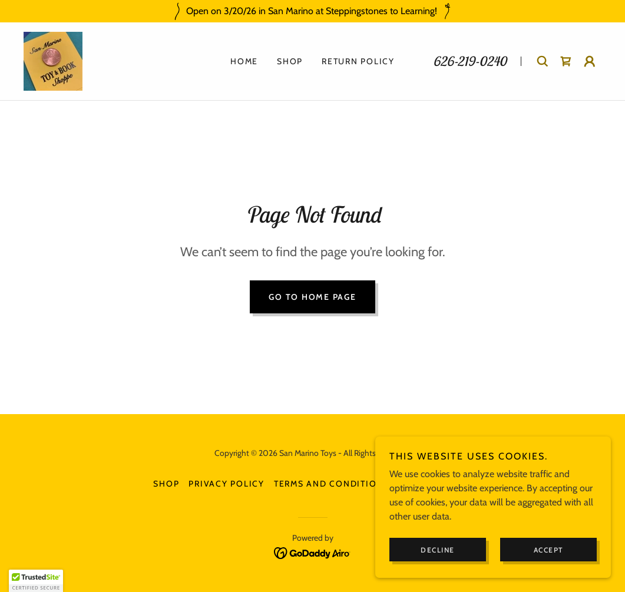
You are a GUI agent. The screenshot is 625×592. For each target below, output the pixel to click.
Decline (438, 549)
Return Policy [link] (358, 61)
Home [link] (244, 61)
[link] (53, 60)
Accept (549, 549)
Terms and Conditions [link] (331, 483)
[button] (589, 61)
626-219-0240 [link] (470, 61)
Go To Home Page (312, 297)
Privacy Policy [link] (226, 483)
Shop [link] (290, 61)
